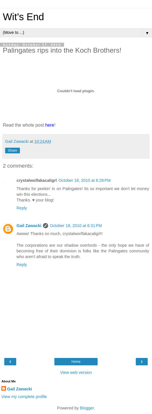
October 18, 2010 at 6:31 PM (76, 225)
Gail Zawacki (29, 225)
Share (12, 151)
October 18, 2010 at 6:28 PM (85, 180)
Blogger (87, 408)
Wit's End (23, 16)
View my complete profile (24, 396)
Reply (22, 208)
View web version (76, 372)
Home (76, 362)
